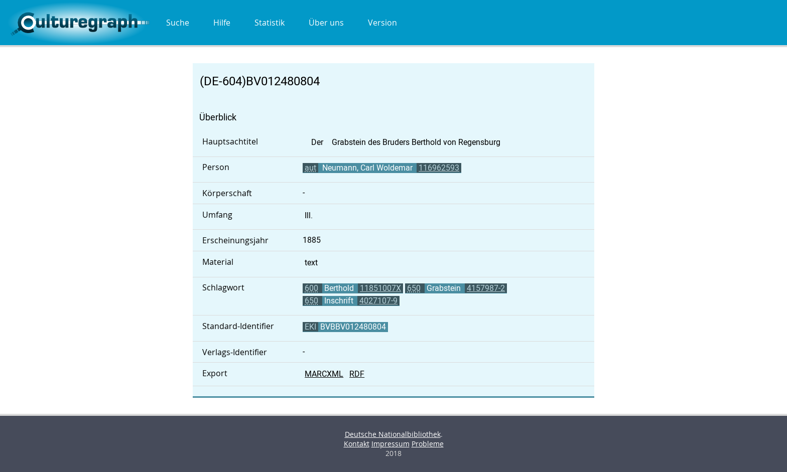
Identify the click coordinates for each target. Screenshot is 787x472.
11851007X (380, 288)
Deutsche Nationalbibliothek (393, 434)
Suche (177, 22)
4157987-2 (486, 288)
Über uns (326, 22)
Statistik (269, 22)
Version (382, 22)
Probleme (428, 443)
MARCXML (324, 374)
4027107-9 (378, 300)
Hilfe (221, 22)
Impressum (390, 443)
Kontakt (356, 443)
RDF (356, 374)
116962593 (439, 168)
